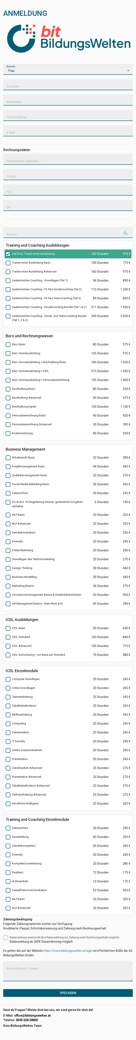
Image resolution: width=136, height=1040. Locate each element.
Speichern (68, 993)
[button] (68, 71)
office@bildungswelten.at (32, 1015)
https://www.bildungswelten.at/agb (68, 950)
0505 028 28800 (27, 1020)
